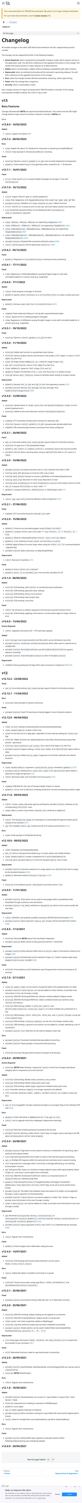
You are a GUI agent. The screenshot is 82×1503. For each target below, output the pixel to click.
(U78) (59, 499)
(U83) (57, 241)
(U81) (54, 304)
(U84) (53, 245)
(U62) (39, 1221)
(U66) (34, 960)
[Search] (78, 3)
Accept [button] (69, 1494)
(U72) (67, 826)
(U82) (60, 222)
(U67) (71, 917)
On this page (8, 33)
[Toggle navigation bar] (3, 3)
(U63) (7, 1227)
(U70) (49, 875)
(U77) (31, 560)
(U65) (13, 954)
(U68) (7, 924)
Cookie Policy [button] (41, 1498)
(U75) (53, 777)
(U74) (32, 774)
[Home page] (4, 22)
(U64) (11, 1108)
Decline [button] (57, 1494)
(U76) (70, 665)
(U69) (28, 872)
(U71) (26, 823)
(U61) (31, 1343)
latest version (41, 16)
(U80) (32, 390)
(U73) (74, 767)
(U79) (67, 384)
